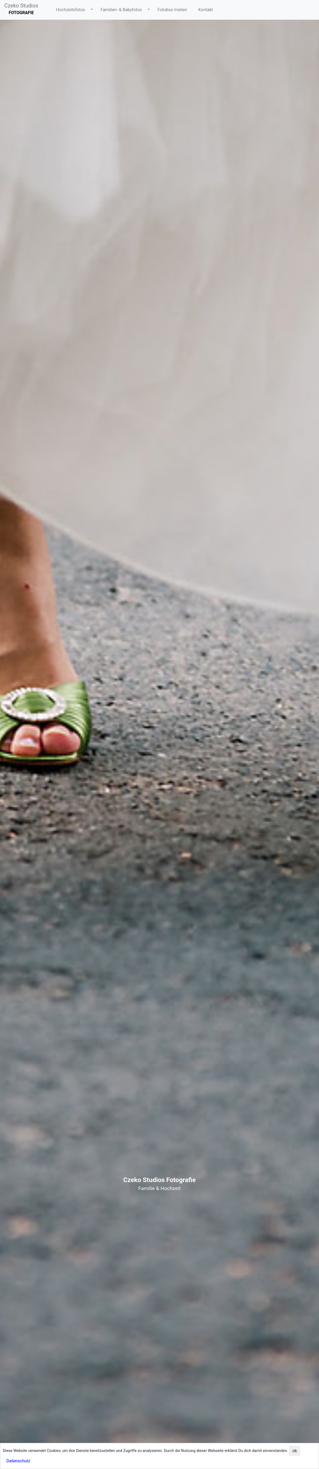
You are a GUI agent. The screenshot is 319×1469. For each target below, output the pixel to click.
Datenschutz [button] (18, 1460)
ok (294, 1450)
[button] (72, 10)
